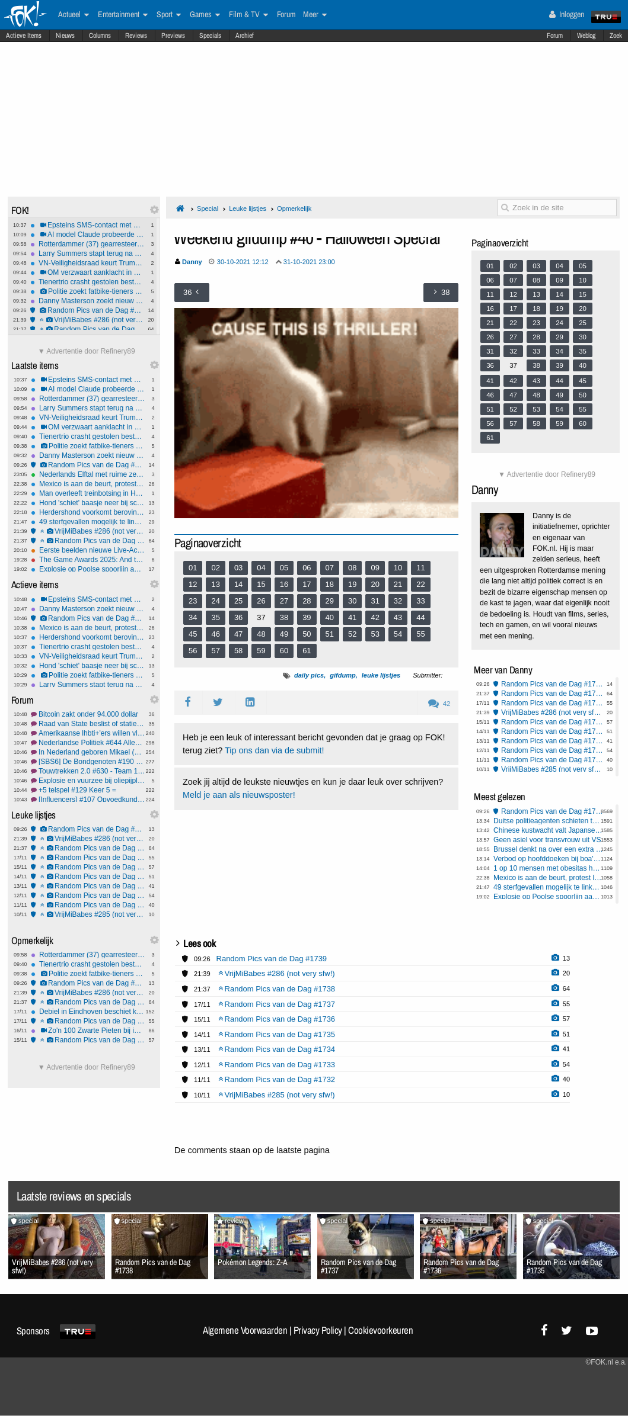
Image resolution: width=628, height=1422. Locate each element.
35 (215, 617)
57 (215, 650)
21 (398, 584)
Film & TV (248, 15)
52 (352, 634)
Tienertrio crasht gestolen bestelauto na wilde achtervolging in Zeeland (87, 281)
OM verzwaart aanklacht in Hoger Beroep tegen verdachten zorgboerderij (87, 272)
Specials (210, 35)
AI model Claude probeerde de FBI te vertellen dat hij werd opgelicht (87, 234)
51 (330, 634)
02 (215, 567)
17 (306, 584)
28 (306, 600)
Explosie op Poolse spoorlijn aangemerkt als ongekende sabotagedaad (88, 569)
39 (306, 617)
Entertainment (123, 15)
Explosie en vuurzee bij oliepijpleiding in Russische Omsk (88, 780)
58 (238, 650)
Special (207, 208)
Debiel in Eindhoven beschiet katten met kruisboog (88, 1011)
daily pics (309, 675)
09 (375, 567)
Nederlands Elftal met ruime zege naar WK (88, 474)
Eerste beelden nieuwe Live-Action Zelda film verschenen (88, 550)
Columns (100, 35)
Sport (169, 15)
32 (398, 600)
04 (261, 567)
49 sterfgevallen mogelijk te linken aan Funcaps (88, 521)
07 (330, 567)
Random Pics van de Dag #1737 (88, 857)
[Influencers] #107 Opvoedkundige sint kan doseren (88, 799)
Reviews (136, 35)
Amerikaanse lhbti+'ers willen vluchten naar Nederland (88, 733)
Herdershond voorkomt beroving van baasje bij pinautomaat (88, 512)
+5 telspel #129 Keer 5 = (88, 790)
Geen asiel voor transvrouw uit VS (547, 839)
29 (330, 600)
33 (420, 600)
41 (352, 617)
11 (420, 567)
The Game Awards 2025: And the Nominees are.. (88, 559)
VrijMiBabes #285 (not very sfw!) (88, 914)
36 (238, 617)
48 (261, 634)
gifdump (342, 675)
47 (238, 634)
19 (352, 584)
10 (398, 567)
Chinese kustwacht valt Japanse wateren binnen (548, 830)
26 (261, 600)
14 (238, 584)
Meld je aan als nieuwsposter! (239, 795)
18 (330, 584)
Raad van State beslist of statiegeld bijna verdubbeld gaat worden (88, 723)
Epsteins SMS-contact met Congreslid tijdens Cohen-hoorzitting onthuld (87, 225)
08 (352, 567)
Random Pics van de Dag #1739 (87, 310)
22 (420, 584)
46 (215, 634)
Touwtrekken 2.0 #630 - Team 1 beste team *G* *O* (88, 771)
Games (205, 15)
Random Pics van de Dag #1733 (88, 895)
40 (330, 617)
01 (193, 567)
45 (193, 634)
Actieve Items (24, 35)
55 (420, 634)
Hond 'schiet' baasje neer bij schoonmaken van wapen (88, 502)
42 (375, 617)
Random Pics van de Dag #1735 (88, 876)
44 (420, 617)
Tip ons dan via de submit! (274, 750)
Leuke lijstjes (247, 208)
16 (284, 584)
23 (193, 600)
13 (215, 584)
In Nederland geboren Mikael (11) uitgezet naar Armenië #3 (88, 752)
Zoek (616, 35)
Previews (173, 35)
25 (238, 600)
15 (261, 584)
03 (238, 567)
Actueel (73, 15)
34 (193, 617)
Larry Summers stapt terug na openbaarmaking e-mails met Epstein (87, 253)
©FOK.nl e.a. (606, 1362)
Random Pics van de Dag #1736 (88, 867)
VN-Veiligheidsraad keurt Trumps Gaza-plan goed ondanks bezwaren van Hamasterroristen (87, 263)
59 (261, 650)
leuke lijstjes (381, 675)
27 (284, 600)
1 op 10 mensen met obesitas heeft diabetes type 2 (548, 868)
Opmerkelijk (294, 208)
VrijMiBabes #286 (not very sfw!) (87, 319)
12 (193, 584)
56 (193, 650)
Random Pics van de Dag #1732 (88, 905)
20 (375, 584)
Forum (555, 35)
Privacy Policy (318, 1330)
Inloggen (566, 14)
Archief (244, 35)
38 (284, 617)
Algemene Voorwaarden (245, 1330)
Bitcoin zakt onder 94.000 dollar (88, 714)
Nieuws (65, 35)
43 (398, 617)
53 (375, 634)
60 (284, 650)
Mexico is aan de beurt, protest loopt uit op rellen (88, 483)
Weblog (586, 35)
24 (215, 600)
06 (306, 567)
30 (352, 600)
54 (398, 634)
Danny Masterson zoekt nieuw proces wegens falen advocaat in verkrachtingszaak (87, 300)
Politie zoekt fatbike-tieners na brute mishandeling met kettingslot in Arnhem (87, 291)
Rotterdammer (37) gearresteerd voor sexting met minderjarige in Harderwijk (87, 244)
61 (306, 650)
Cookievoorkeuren (380, 1330)
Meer (315, 15)
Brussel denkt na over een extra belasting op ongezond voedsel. (548, 849)
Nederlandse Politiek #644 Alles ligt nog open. (88, 742)
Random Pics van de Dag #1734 (88, 886)
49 (284, 634)
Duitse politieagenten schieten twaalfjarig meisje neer (548, 820)
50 (306, 634)
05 (284, 567)
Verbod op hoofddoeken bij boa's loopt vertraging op (548, 858)
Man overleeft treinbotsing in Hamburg (88, 493)
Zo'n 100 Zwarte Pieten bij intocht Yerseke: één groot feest (88, 1030)
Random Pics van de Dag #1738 (87, 329)
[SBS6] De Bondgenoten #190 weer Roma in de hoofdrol (88, 761)
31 (375, 600)
